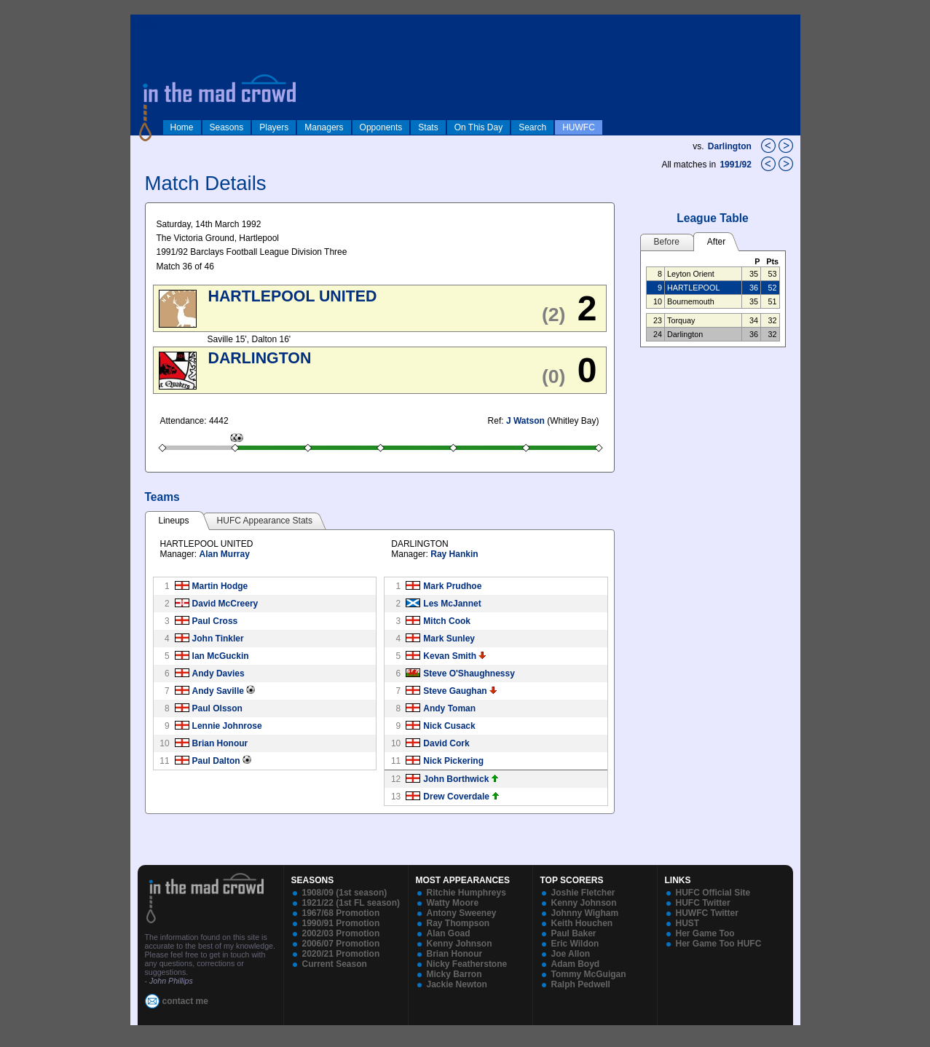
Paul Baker (573, 933)
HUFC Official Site (713, 893)
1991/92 (737, 164)
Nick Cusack (449, 726)
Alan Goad (448, 933)
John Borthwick (456, 779)
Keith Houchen (582, 923)
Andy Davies (218, 673)
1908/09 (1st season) (344, 893)
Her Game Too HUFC (719, 944)
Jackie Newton (457, 984)
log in (145, 23)
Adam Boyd (575, 964)
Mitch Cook (446, 621)
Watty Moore (453, 903)
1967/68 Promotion (341, 913)
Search (532, 127)
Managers (323, 127)
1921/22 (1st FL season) (351, 903)
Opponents (381, 127)
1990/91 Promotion (341, 923)
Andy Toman (449, 708)
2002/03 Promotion (341, 933)
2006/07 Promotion (341, 944)
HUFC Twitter (703, 903)
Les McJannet (452, 603)
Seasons (227, 127)
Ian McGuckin (220, 656)
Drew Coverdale (456, 796)
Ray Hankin (454, 554)
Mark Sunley (449, 638)
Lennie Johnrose (227, 726)
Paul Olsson (217, 708)
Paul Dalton (216, 761)
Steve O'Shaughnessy (469, 673)
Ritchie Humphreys (466, 893)
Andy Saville (218, 691)
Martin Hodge (220, 586)
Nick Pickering (453, 761)
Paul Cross (215, 621)
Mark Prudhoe (452, 586)
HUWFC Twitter (707, 913)
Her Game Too (705, 933)
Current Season (334, 964)
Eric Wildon (575, 944)
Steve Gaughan (454, 691)
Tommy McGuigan (588, 974)
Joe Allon (571, 954)
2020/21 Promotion (341, 954)
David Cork (446, 743)
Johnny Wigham (585, 913)
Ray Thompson (458, 923)
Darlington (730, 146)
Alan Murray (225, 554)
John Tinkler (218, 638)
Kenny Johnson (459, 944)
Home (182, 127)
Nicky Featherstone (467, 964)
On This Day (478, 127)
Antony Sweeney (462, 913)
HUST (688, 923)
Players (273, 127)
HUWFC (578, 127)
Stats (428, 127)
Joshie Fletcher (583, 893)
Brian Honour (220, 743)
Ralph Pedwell (580, 984)
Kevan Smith (449, 656)
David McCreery (225, 603)
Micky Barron (454, 974)
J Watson (525, 421)
